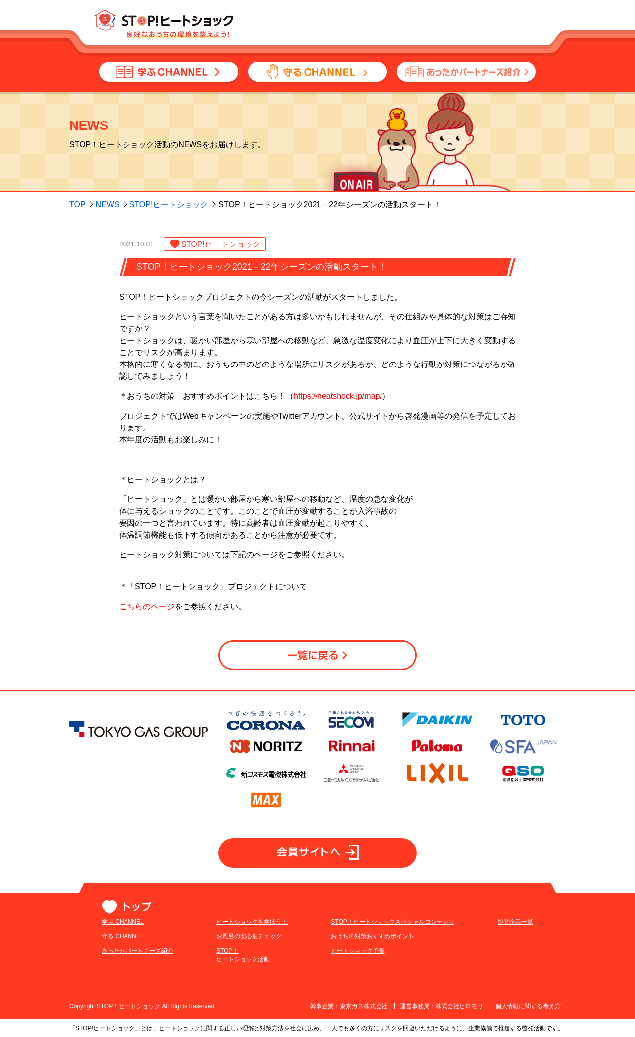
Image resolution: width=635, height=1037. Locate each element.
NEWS (108, 204)
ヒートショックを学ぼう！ (234, 921)
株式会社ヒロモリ (459, 1006)
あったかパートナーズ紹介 (137, 950)
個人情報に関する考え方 (528, 1006)
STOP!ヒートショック (169, 204)
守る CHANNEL (123, 936)
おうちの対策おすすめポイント (337, 936)
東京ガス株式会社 (363, 1006)
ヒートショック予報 (322, 950)
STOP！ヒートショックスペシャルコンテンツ (356, 921)
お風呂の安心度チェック (231, 936)
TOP (77, 204)
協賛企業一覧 (462, 921)
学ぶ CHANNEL (123, 921)
